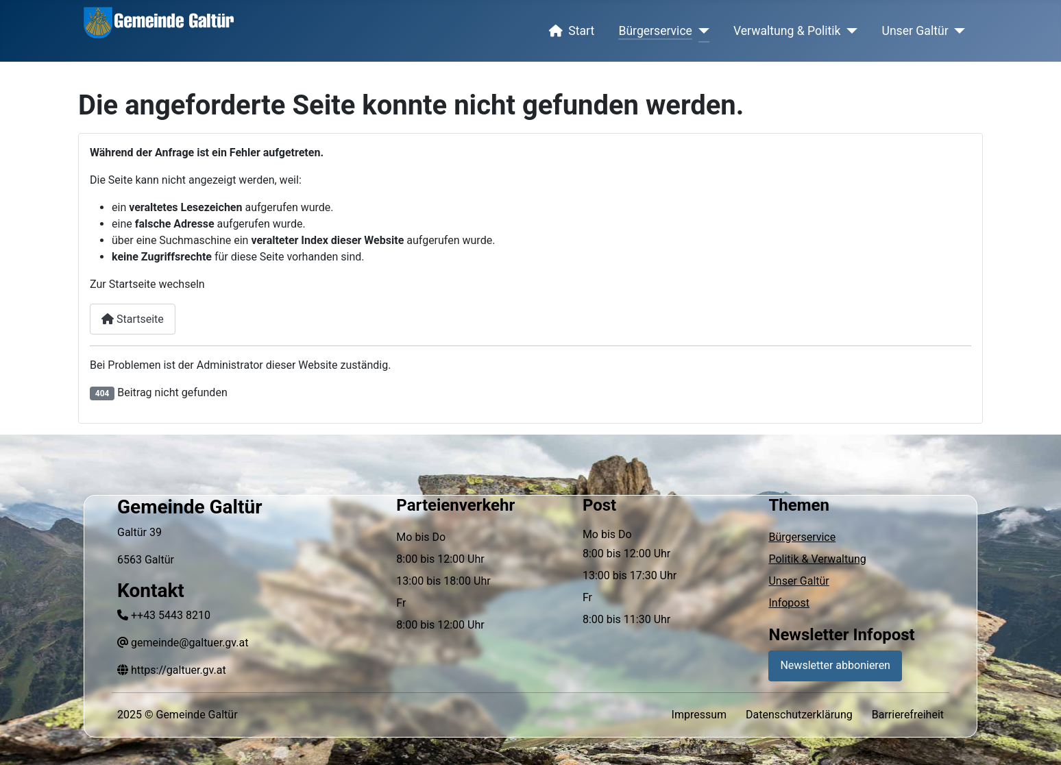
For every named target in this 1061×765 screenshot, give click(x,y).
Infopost (788, 602)
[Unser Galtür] (957, 30)
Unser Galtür (915, 31)
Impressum (699, 714)
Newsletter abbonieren (835, 665)
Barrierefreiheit (908, 714)
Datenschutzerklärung (799, 714)
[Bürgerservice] (700, 30)
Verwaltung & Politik (787, 31)
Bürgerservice (655, 31)
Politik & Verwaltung (817, 559)
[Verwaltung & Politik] (849, 30)
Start (569, 30)
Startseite (132, 319)
